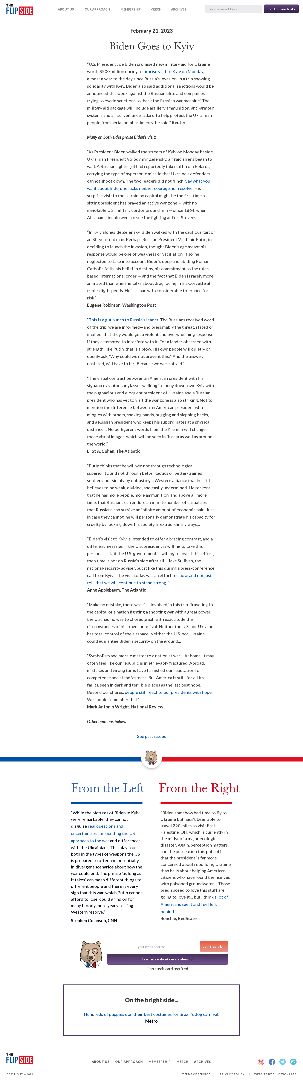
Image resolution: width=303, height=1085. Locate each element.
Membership (131, 9)
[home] (19, 10)
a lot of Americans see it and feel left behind (194, 904)
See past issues (151, 736)
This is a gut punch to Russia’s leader (123, 319)
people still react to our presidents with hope (168, 692)
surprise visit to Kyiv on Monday (172, 71)
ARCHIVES (178, 9)
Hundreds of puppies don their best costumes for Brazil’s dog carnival (151, 1014)
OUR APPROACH (97, 9)
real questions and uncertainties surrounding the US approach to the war (103, 833)
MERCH (155, 9)
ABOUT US (66, 9)
